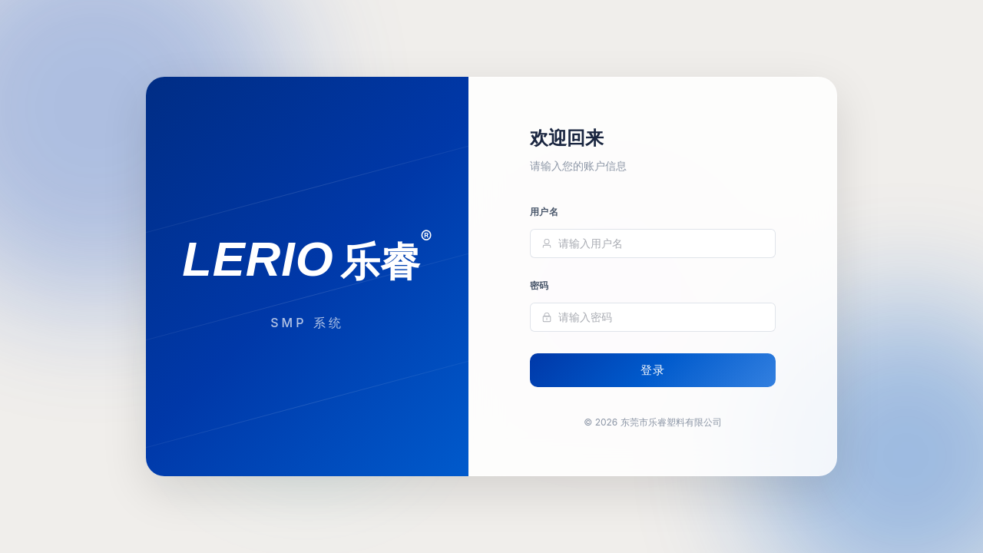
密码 (539, 286)
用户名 (544, 212)
